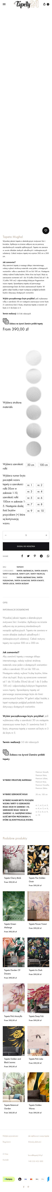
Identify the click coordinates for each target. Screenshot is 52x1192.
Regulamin (7, 1134)
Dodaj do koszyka (26, 538)
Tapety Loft (24, 566)
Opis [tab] (5, 594)
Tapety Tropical (38, 566)
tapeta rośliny (22, 575)
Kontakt (5, 1152)
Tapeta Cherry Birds (12, 870)
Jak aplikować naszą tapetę (38, 1128)
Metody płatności (34, 1134)
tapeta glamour (22, 572)
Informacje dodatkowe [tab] (16, 601)
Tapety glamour (10, 566)
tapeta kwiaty (37, 572)
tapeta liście (8, 575)
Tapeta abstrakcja (25, 563)
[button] (33, 350)
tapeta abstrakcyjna (26, 569)
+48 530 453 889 (35, 1153)
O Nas (5, 1146)
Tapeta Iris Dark (35, 962)
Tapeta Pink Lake (36, 1051)
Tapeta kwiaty (41, 563)
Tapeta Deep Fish (36, 1008)
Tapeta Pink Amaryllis (13, 1008)
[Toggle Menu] (4, 4)
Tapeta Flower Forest (38, 916)
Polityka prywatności (10, 1128)
